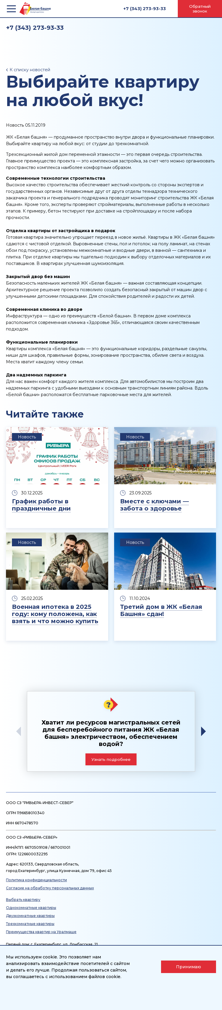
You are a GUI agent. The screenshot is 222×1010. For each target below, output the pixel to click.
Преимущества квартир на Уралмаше (41, 932)
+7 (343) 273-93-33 (144, 8)
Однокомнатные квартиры (31, 907)
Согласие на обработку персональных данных (50, 888)
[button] (205, 731)
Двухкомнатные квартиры (30, 915)
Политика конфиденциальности (36, 880)
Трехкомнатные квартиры (30, 923)
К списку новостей (30, 69)
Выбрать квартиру (23, 899)
